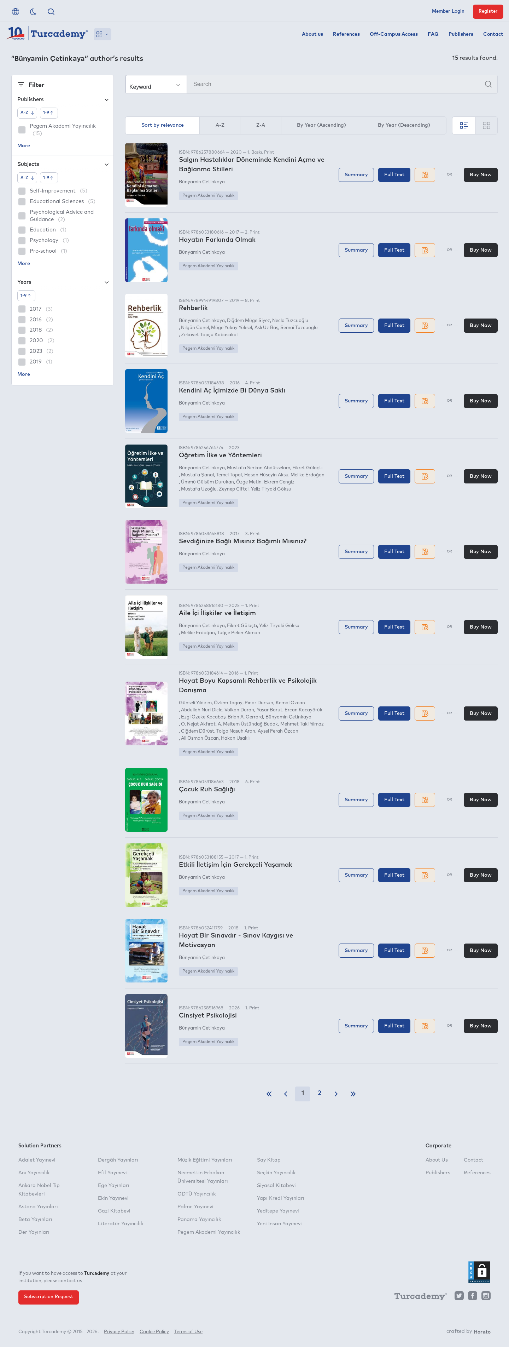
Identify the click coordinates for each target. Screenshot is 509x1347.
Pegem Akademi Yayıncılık (208, 196)
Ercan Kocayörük (303, 710)
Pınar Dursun (259, 703)
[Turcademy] (417, 1297)
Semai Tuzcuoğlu (299, 328)
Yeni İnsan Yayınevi (279, 1223)
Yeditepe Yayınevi (278, 1211)
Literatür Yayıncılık (120, 1223)
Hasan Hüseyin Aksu (266, 475)
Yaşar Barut (269, 710)
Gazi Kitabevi (114, 1211)
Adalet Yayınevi (36, 1160)
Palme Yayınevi (195, 1206)
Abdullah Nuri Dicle (201, 710)
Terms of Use (188, 1332)
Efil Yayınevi (112, 1172)
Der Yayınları (33, 1232)
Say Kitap (269, 1160)
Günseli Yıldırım (195, 703)
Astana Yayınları (38, 1206)
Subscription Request (48, 1297)
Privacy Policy (119, 1332)
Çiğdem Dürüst (197, 731)
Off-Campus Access (394, 34)
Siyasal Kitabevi (276, 1185)
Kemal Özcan (290, 703)
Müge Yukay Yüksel (231, 328)
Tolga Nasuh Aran (235, 731)
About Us (437, 1160)
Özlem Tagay (228, 703)
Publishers (461, 34)
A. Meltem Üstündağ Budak (248, 724)
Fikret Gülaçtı (307, 468)
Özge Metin (249, 482)
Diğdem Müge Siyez (248, 321)
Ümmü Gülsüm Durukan (207, 482)
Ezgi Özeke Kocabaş (203, 717)
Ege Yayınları (113, 1185)
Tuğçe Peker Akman (238, 633)
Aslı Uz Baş (266, 328)
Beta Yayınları (35, 1219)
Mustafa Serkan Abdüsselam (258, 468)
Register (488, 11)
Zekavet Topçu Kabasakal (209, 335)
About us (312, 34)
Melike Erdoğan (307, 475)
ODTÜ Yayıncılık (196, 1194)
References (346, 34)
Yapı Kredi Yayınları (280, 1198)
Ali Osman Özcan (200, 738)
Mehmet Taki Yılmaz (302, 724)
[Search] (311, 84)
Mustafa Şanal (197, 475)
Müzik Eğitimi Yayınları (204, 1160)
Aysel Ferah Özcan (278, 731)
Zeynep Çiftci (233, 489)
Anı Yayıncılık (33, 1172)
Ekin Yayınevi (113, 1198)
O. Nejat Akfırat (198, 724)
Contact (493, 34)
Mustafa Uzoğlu (199, 489)
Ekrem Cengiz (279, 482)
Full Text (394, 174)
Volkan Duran (239, 710)
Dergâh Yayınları (118, 1160)
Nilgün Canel (195, 328)
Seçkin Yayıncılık (276, 1172)
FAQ (433, 34)
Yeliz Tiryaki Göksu (271, 489)
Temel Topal (229, 475)
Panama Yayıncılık (199, 1219)
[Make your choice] (156, 84)
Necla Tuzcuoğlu (290, 321)
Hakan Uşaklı (235, 738)
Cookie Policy (154, 1332)
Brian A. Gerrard (245, 717)
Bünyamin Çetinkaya (202, 182)
